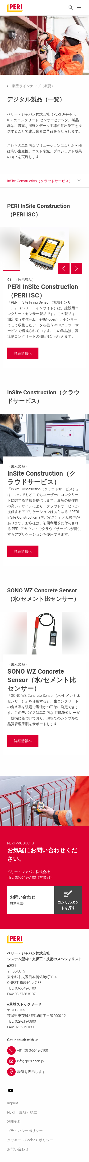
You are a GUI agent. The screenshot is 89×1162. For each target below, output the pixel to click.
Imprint (12, 1103)
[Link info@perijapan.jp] (44, 1061)
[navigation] (34, 86)
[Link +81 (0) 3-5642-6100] (44, 1050)
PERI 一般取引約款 (22, 1112)
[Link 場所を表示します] (44, 1071)
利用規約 (14, 1121)
